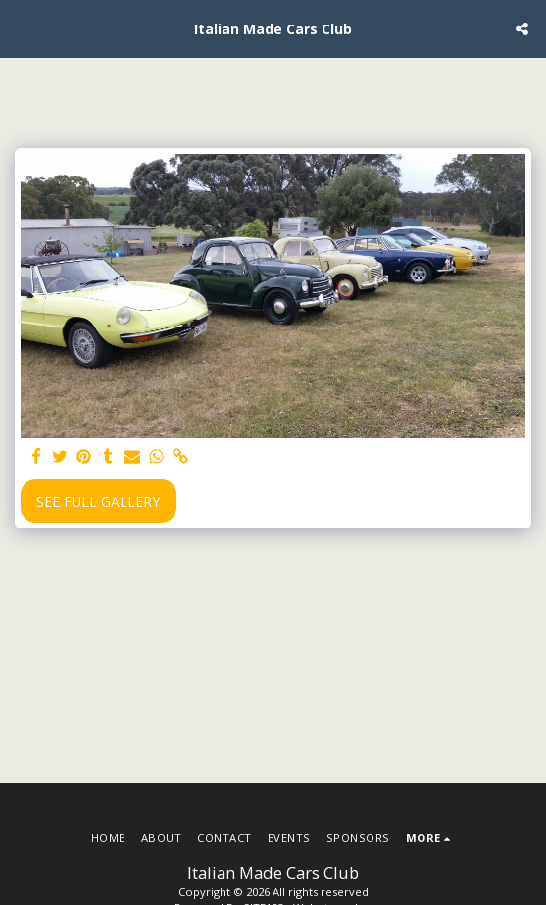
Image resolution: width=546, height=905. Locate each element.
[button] (21, 28)
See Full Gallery (98, 501)
